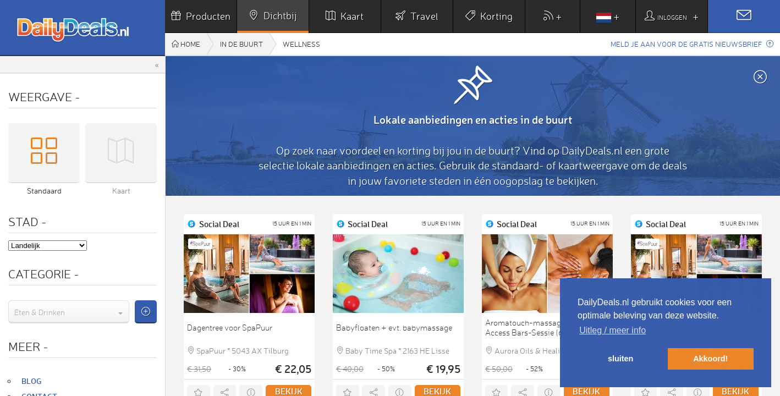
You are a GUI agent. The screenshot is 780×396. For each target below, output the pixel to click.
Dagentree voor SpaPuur (229, 328)
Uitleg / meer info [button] (612, 330)
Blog (31, 381)
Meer (28, 346)
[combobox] (68, 311)
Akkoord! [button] (710, 358)
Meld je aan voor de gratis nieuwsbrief (692, 44)
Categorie (43, 273)
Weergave (44, 96)
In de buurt (241, 44)
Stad (27, 221)
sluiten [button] (620, 358)
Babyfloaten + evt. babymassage (394, 328)
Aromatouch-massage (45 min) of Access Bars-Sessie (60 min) (545, 328)
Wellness (301, 44)
